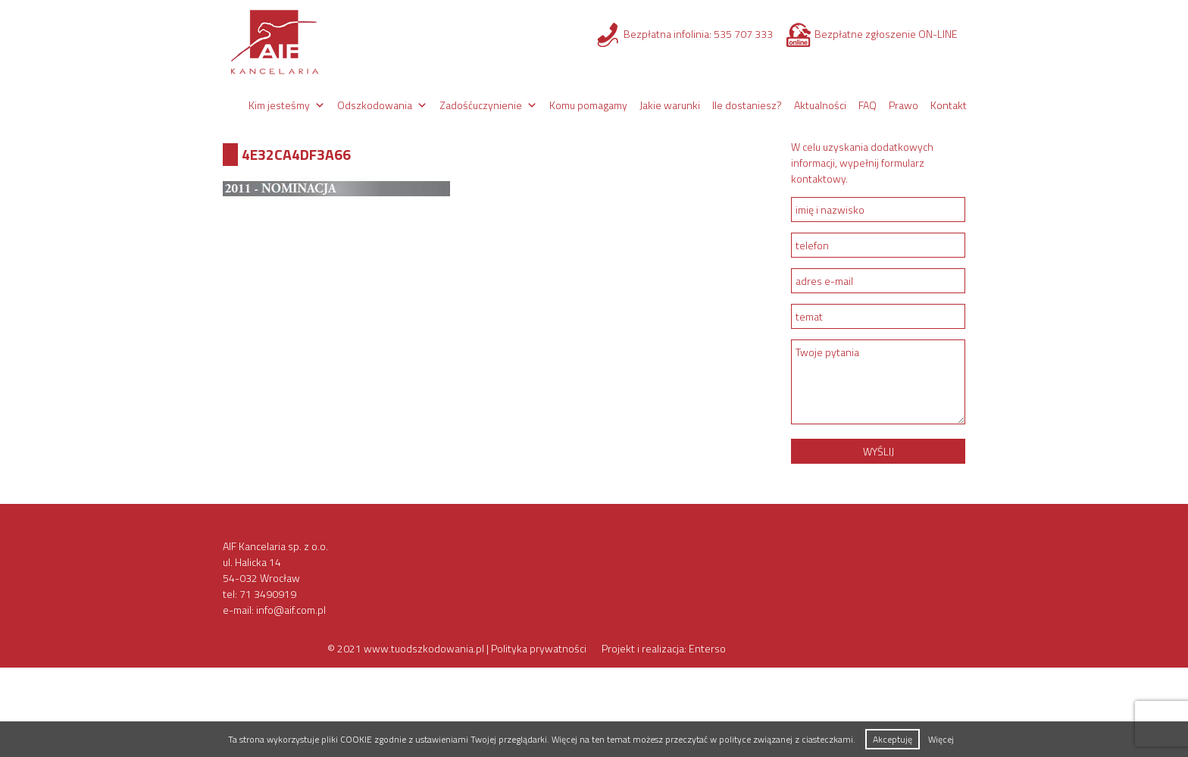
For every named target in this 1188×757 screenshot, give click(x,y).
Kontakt (948, 105)
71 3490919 (267, 594)
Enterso (707, 648)
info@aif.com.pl (291, 610)
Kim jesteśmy (279, 105)
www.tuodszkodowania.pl (424, 648)
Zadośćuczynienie (480, 105)
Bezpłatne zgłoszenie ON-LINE (886, 34)
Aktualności (820, 105)
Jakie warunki (669, 105)
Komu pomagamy (588, 105)
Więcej (941, 739)
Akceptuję (892, 739)
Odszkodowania (374, 105)
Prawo (903, 105)
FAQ (867, 105)
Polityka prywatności (538, 648)
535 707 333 (743, 34)
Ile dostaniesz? (747, 105)
